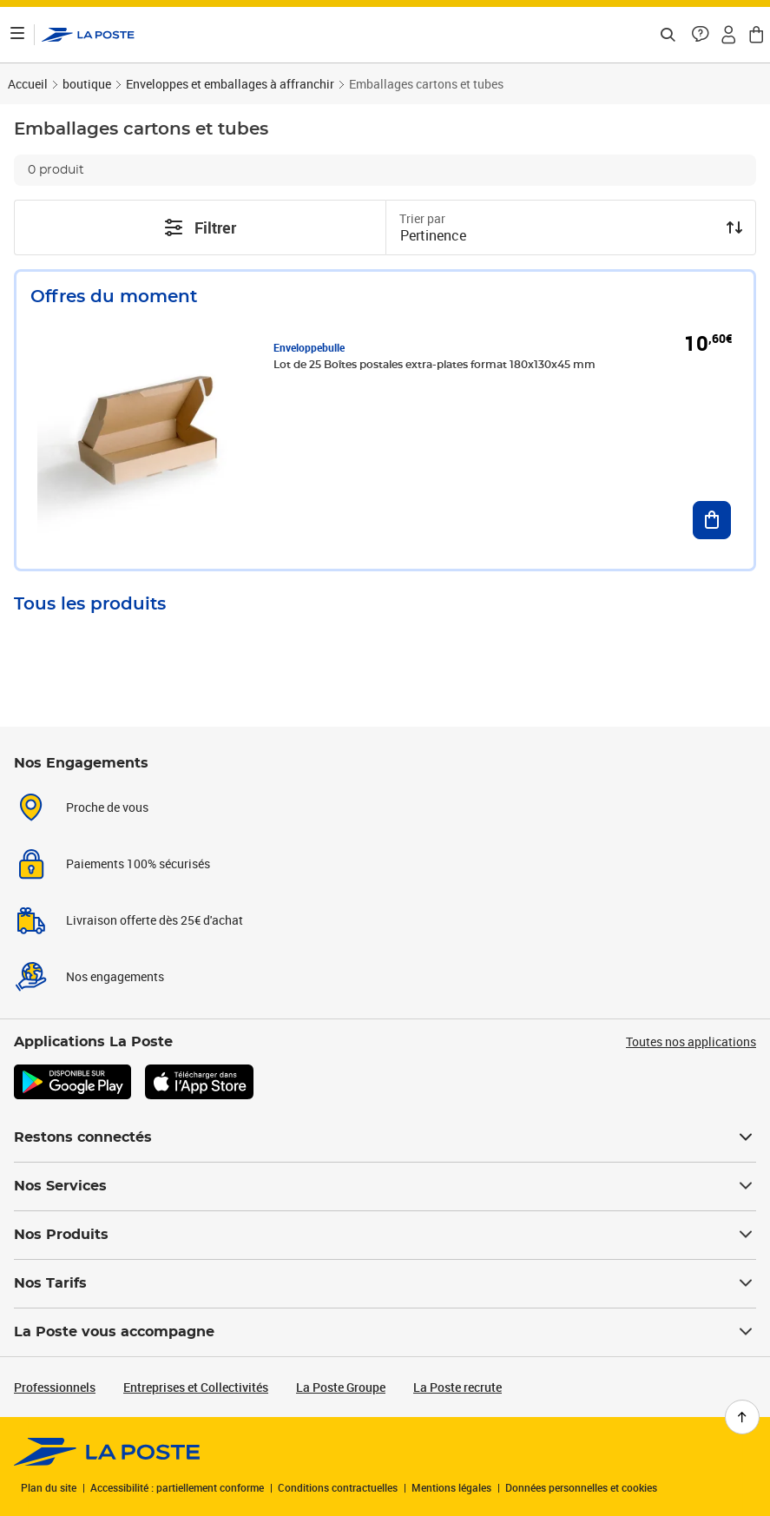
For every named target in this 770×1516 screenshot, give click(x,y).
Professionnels (54, 1387)
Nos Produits (385, 1234)
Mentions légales (451, 1487)
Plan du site (48, 1487)
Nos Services (385, 1186)
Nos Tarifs (385, 1283)
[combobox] (557, 237)
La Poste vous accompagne (385, 1332)
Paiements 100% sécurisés (138, 863)
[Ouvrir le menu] (17, 34)
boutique (87, 84)
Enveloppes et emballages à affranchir (230, 84)
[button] (700, 35)
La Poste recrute (457, 1387)
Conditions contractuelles (338, 1487)
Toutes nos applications (691, 1041)
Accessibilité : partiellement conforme (177, 1487)
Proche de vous (107, 807)
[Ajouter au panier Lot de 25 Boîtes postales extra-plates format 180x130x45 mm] (712, 520)
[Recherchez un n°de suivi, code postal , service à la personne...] (667, 35)
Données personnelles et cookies (581, 1487)
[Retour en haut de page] (742, 1417)
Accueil (28, 84)
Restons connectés (385, 1137)
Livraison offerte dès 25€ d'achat (154, 920)
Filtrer (199, 227)
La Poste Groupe (340, 1387)
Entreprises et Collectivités (195, 1387)
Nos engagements (115, 976)
